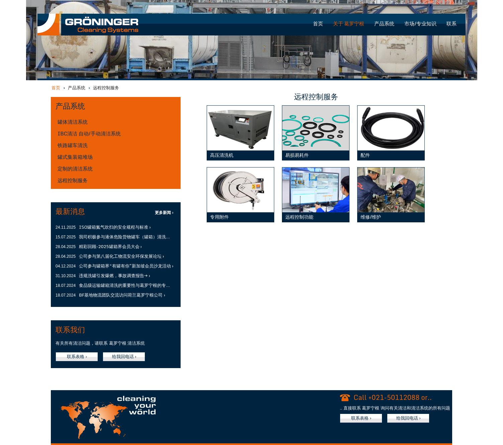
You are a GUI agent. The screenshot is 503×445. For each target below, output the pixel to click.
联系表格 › (77, 356)
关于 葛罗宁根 (349, 23)
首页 (318, 23)
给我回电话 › (124, 356)
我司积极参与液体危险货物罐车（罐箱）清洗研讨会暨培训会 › (139, 236)
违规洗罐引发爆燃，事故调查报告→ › (114, 275)
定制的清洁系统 (75, 168)
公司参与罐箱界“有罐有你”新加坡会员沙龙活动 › (126, 265)
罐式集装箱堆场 (75, 157)
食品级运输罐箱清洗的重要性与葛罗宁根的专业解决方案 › (134, 285)
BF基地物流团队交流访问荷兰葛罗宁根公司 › (122, 295)
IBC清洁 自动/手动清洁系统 (89, 133)
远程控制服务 (73, 180)
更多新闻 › (164, 212)
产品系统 (384, 23)
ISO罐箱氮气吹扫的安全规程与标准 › (115, 227)
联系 (451, 23)
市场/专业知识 (420, 23)
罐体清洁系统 (73, 122)
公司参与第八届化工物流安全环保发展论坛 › (121, 256)
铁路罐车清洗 (73, 145)
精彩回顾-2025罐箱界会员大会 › (110, 246)
